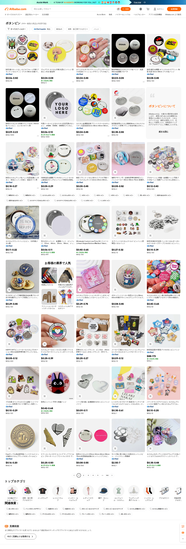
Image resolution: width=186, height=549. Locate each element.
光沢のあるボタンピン (163, 195)
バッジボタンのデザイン (32, 509)
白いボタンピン (12, 509)
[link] (183, 526)
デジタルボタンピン (47, 514)
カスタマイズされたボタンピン (38, 201)
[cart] (148, 9)
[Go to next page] (112, 475)
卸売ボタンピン (12, 195)
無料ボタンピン (12, 514)
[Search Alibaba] (74, 9)
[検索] (126, 9)
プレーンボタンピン (87, 514)
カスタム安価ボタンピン (136, 509)
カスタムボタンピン (47, 195)
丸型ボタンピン (52, 509)
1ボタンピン (84, 195)
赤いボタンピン (125, 514)
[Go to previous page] (74, 475)
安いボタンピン (144, 195)
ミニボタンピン (87, 201)
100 (107, 475)
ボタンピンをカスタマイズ (89, 509)
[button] (118, 9)
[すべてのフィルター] (17, 29)
